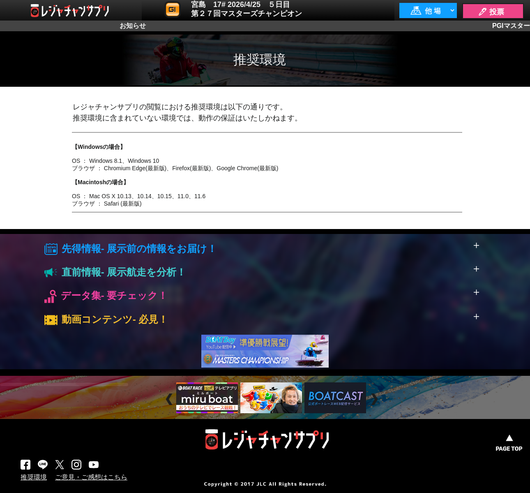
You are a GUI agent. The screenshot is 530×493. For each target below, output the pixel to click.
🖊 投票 (491, 12)
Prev (170, 399)
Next (375, 399)
